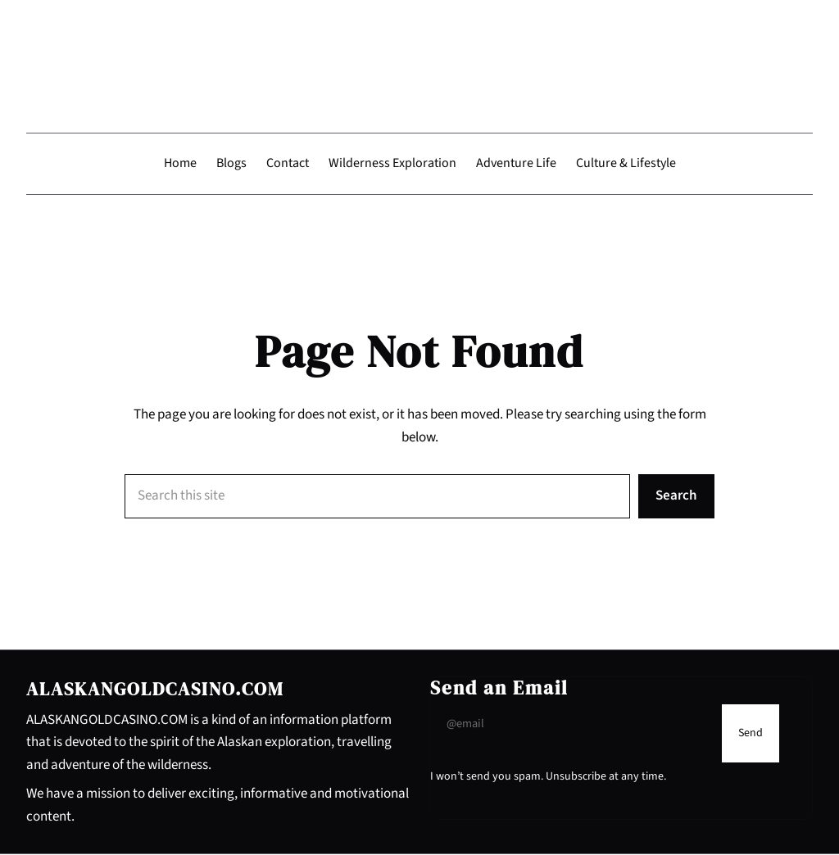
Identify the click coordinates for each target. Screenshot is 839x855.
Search (676, 496)
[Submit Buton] (750, 734)
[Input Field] (572, 724)
